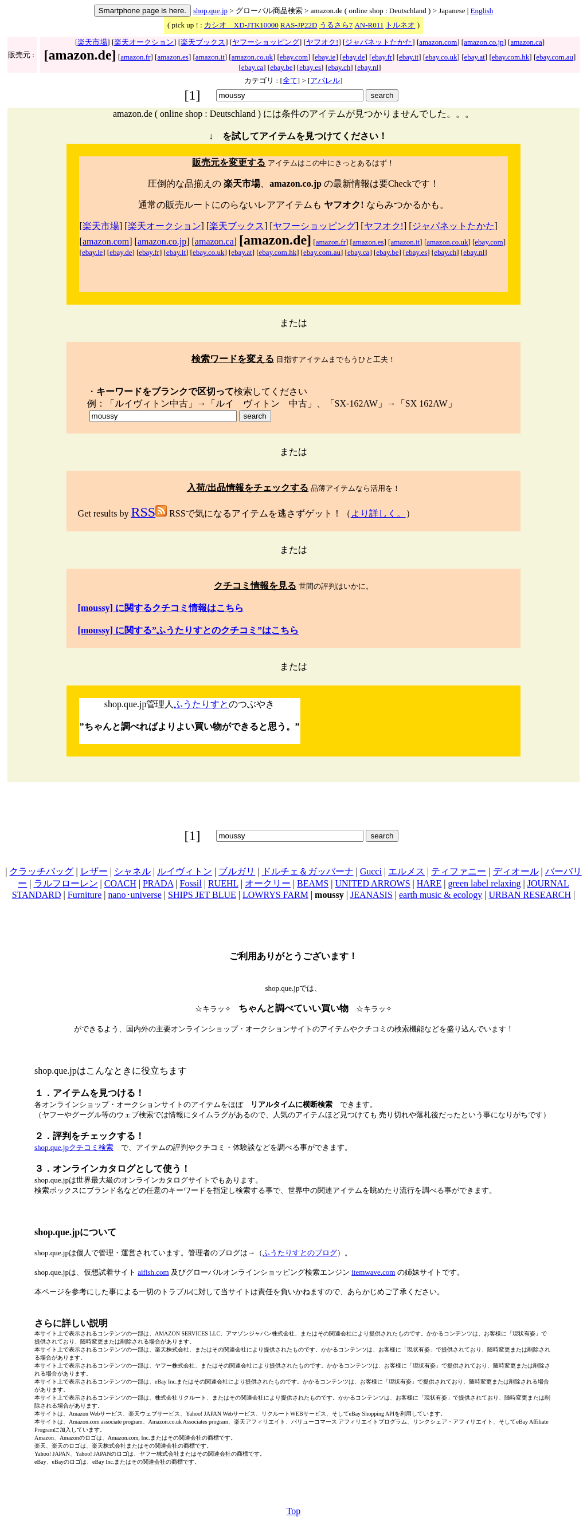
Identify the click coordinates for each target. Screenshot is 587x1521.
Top (294, 1511)
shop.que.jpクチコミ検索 (74, 1147)
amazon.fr (135, 57)
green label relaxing (484, 883)
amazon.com (438, 42)
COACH (120, 883)
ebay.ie (325, 57)
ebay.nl (367, 67)
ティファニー (458, 871)
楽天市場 (92, 42)
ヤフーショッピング (265, 42)
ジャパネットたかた (378, 42)
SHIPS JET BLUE (202, 895)
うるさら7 (336, 25)
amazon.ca (526, 42)
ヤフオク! (322, 42)
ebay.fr (381, 57)
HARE (429, 883)
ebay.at (474, 57)
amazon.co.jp (483, 42)
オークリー (268, 883)
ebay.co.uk (441, 57)
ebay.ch (339, 67)
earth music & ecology (440, 895)
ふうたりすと (201, 704)
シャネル (132, 871)
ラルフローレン (66, 883)
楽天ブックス (203, 42)
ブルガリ (236, 871)
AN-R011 (368, 25)
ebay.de (353, 57)
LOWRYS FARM (275, 895)
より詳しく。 (378, 513)
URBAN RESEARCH (530, 895)
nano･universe (135, 895)
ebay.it (408, 57)
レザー (94, 871)
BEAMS (312, 883)
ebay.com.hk (511, 57)
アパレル (325, 80)
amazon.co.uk (252, 57)
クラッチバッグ (41, 871)
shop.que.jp (210, 10)
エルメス (406, 871)
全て (290, 80)
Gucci (371, 871)
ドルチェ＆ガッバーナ (308, 871)
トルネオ (400, 25)
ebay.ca (252, 67)
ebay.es (310, 67)
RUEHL (223, 883)
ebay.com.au (554, 57)
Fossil (191, 883)
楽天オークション (144, 42)
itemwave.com (373, 1272)
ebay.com (294, 57)
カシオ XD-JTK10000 (241, 25)
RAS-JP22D (298, 25)
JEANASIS (371, 895)
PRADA (158, 883)
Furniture (85, 895)
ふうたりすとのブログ (300, 1252)
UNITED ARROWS (372, 883)
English (482, 10)
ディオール (516, 871)
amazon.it (210, 57)
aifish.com (153, 1272)
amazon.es (173, 57)
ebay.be (281, 67)
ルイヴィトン (184, 871)
